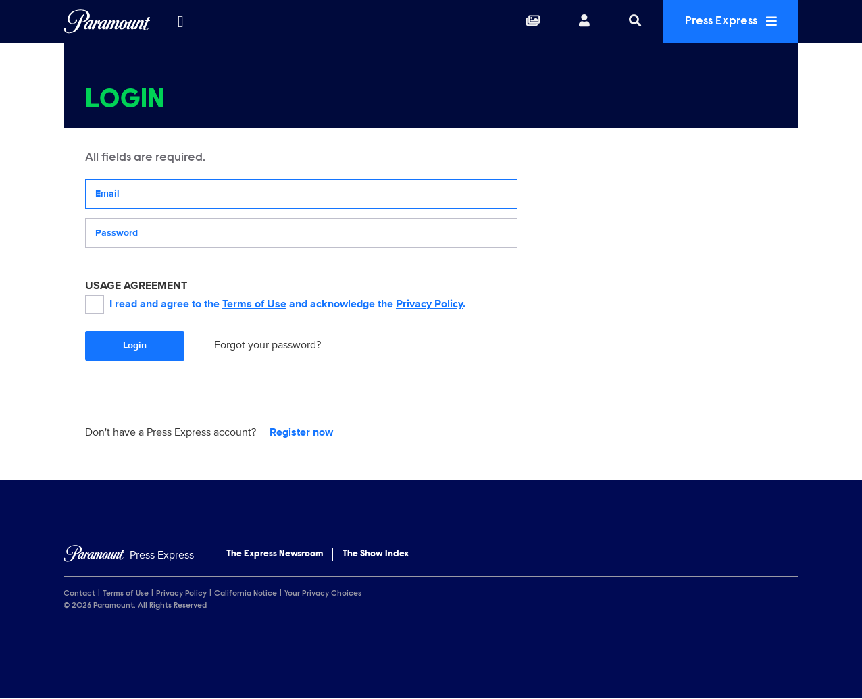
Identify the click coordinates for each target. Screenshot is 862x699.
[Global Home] (107, 21)
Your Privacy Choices (322, 594)
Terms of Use (254, 304)
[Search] (635, 21)
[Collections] (533, 21)
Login (135, 345)
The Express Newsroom (274, 554)
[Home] (129, 555)
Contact (79, 594)
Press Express (731, 21)
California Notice (245, 594)
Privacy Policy (429, 304)
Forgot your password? (267, 345)
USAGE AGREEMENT (136, 285)
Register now (301, 432)
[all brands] (180, 22)
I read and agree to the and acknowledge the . (275, 304)
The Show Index (376, 554)
